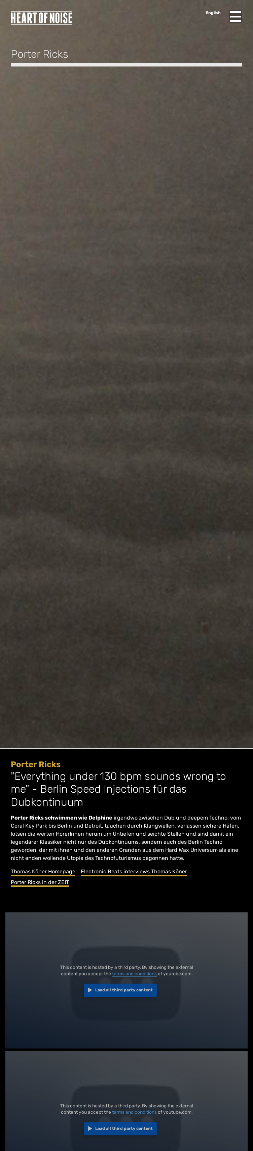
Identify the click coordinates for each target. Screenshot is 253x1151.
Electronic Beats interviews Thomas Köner (134, 871)
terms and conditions (134, 976)
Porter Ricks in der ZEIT (40, 882)
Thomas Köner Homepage (43, 871)
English (213, 13)
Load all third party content (124, 993)
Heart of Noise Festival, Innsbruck (41, 18)
